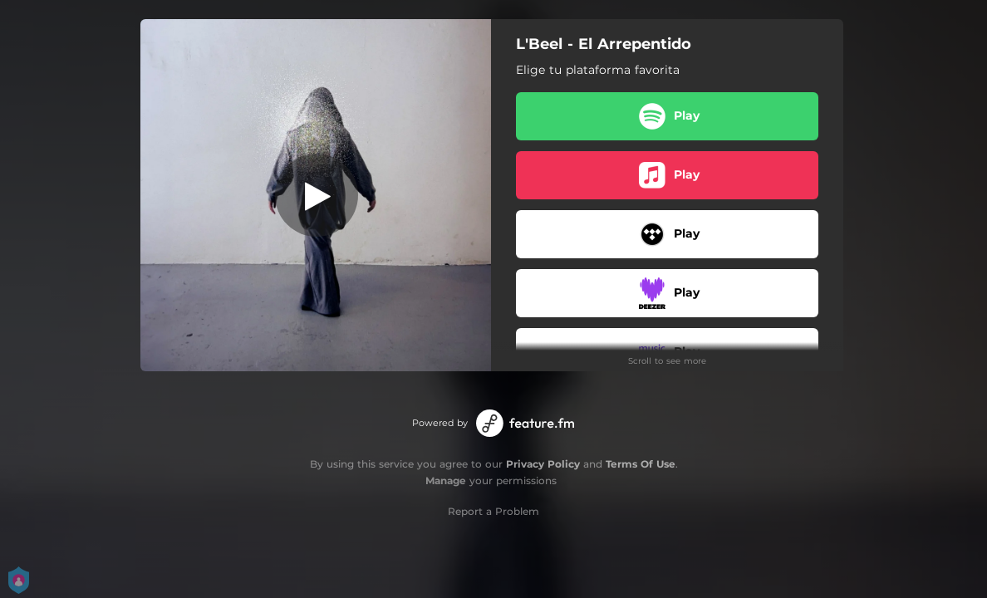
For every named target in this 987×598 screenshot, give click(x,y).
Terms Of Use (640, 464)
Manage (445, 480)
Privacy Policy (543, 464)
